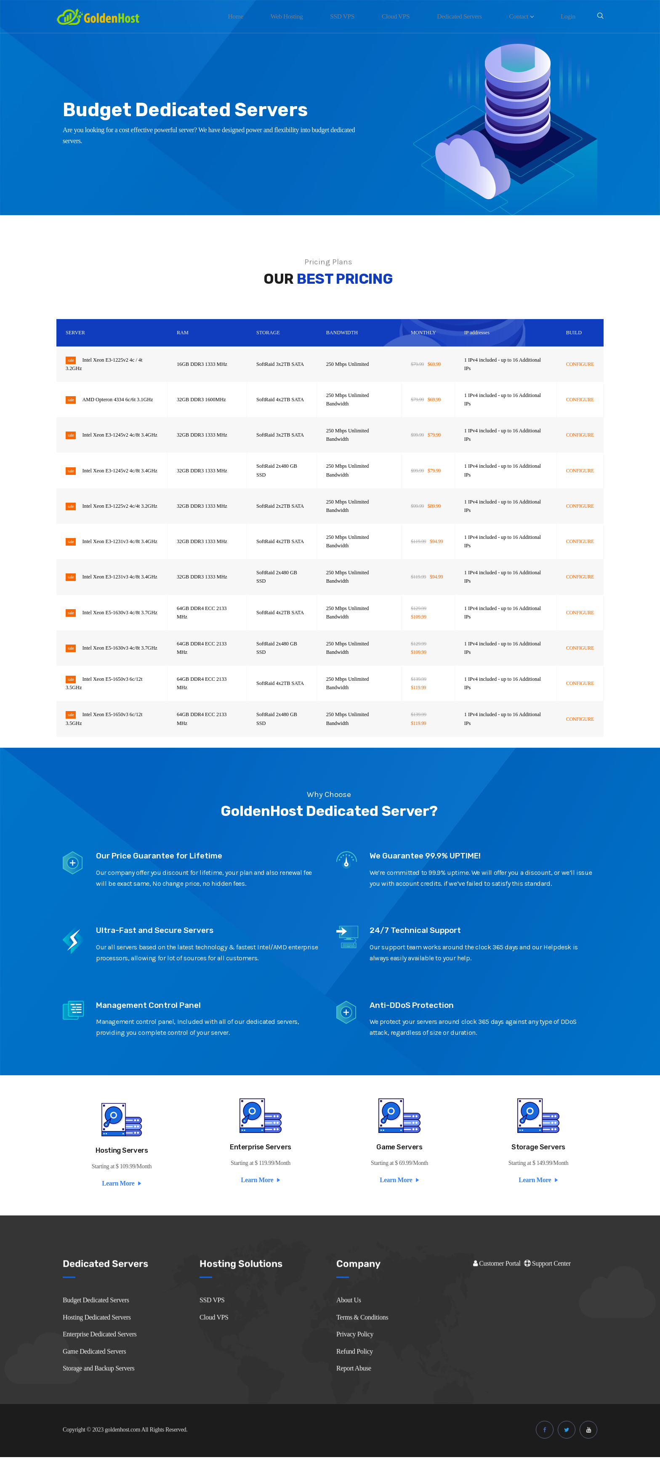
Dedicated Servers (473, 16)
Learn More (121, 1192)
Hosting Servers (122, 1159)
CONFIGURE (580, 365)
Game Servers (399, 1156)
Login (570, 16)
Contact (529, 16)
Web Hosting (316, 16)
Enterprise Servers (260, 1156)
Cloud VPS (414, 16)
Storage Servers (538, 1156)
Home (270, 16)
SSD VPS (366, 16)
